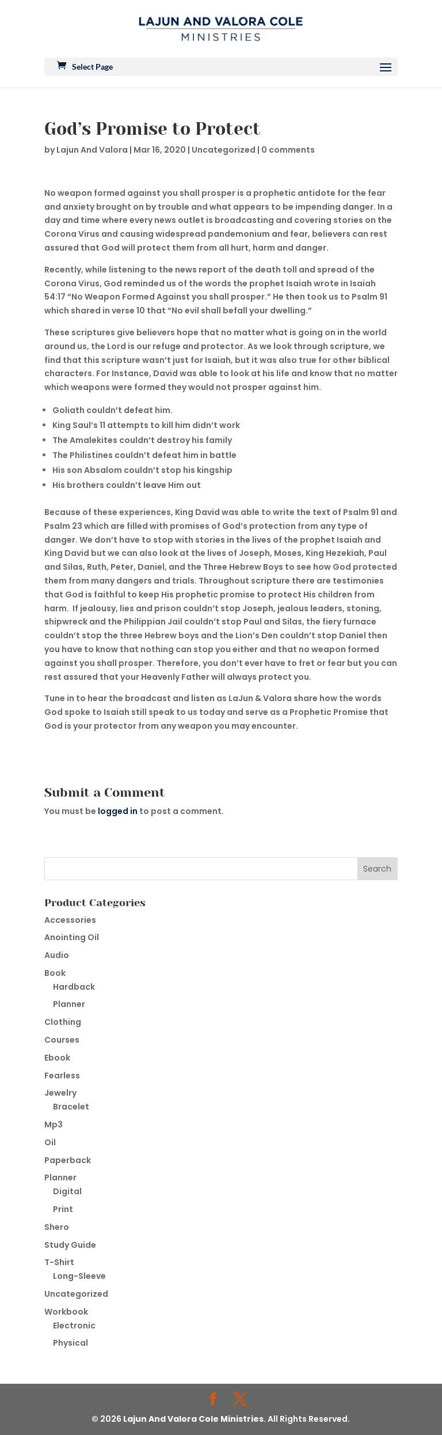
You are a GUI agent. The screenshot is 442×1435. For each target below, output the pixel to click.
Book (55, 973)
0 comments (288, 150)
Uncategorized (224, 150)
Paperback (67, 1160)
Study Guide (70, 1245)
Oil (50, 1142)
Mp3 (53, 1124)
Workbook (66, 1311)
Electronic (74, 1325)
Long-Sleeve (79, 1276)
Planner (69, 1004)
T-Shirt (59, 1262)
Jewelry (60, 1093)
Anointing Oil (71, 937)
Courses (61, 1040)
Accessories (70, 920)
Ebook (57, 1057)
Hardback (74, 987)
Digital (67, 1191)
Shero (56, 1227)
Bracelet (71, 1106)
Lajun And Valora (92, 150)
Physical (70, 1343)
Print (63, 1209)
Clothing (62, 1022)
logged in (118, 811)
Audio (56, 955)
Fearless (62, 1075)
